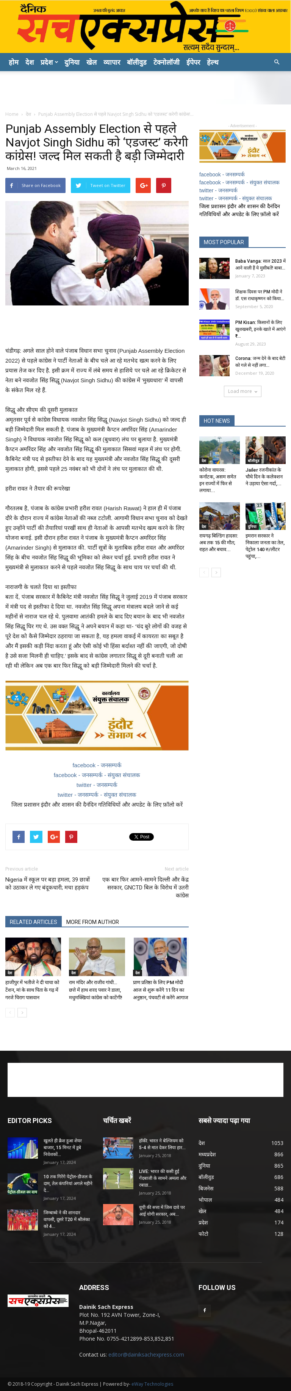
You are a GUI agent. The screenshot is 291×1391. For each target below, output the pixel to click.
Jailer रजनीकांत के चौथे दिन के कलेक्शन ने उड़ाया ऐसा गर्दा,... (264, 476)
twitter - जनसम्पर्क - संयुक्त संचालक (97, 794)
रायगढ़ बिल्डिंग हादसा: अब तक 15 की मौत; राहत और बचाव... (218, 542)
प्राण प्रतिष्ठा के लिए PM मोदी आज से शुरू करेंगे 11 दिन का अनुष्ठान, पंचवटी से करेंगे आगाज (160, 990)
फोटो (203, 1233)
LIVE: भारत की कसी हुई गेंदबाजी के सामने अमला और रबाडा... (162, 1178)
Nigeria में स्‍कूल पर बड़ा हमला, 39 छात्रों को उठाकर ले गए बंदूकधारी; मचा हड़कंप (47, 883)
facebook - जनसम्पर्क (96, 765)
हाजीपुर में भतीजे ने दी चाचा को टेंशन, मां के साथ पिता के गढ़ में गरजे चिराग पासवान (32, 990)
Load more (242, 391)
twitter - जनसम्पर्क (97, 785)
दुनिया (72, 62)
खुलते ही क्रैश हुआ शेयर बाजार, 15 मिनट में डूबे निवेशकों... (63, 1147)
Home (12, 114)
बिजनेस (206, 1188)
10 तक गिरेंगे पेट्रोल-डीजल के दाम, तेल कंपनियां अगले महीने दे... (68, 1183)
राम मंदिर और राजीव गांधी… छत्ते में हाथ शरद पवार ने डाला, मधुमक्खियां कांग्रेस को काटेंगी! (95, 990)
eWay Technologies (152, 1384)
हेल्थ (213, 62)
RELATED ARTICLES (33, 922)
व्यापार (111, 62)
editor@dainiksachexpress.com (146, 1354)
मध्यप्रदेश (207, 1154)
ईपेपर (193, 62)
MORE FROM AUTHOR (92, 922)
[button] (277, 62)
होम (14, 62)
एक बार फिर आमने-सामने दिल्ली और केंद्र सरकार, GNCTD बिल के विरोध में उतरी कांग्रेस (145, 887)
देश (29, 62)
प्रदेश (49, 62)
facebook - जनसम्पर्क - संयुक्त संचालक (97, 775)
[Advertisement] (145, 87)
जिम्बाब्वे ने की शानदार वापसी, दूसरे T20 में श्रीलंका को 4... (67, 1219)
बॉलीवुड (137, 62)
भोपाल (205, 1199)
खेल (91, 62)
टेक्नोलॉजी (166, 62)
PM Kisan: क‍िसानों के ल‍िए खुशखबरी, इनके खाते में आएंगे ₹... (260, 329)
